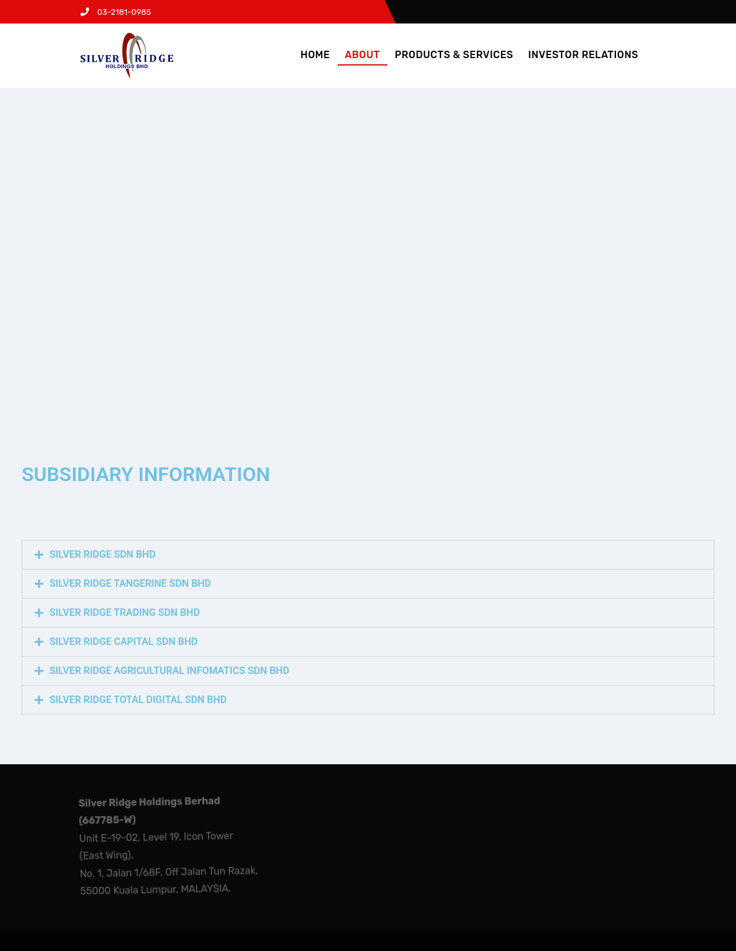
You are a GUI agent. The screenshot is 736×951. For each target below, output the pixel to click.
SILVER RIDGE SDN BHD (102, 554)
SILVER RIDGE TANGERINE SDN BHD (130, 583)
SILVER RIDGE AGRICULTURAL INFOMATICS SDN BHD (169, 670)
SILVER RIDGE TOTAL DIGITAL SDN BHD (137, 700)
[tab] (368, 554)
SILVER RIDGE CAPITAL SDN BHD (123, 641)
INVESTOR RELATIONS (583, 55)
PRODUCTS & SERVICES (454, 55)
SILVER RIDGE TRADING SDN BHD (124, 612)
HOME (315, 55)
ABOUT (362, 55)
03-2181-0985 (115, 12)
